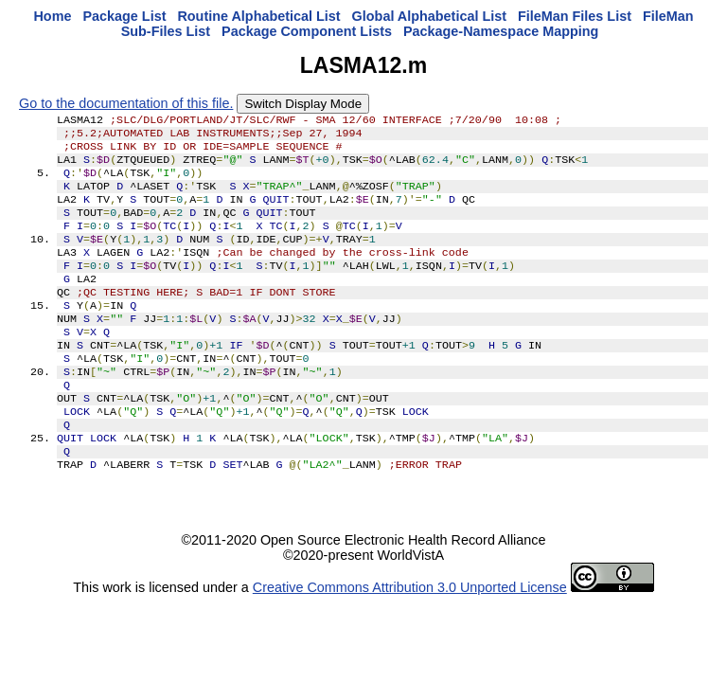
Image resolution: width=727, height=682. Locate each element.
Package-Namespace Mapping (500, 31)
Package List (124, 16)
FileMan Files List (574, 16)
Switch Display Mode (303, 104)
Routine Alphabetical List (258, 16)
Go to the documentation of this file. (126, 103)
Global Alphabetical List (429, 16)
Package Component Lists (307, 31)
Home (52, 16)
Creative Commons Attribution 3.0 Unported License (410, 638)
